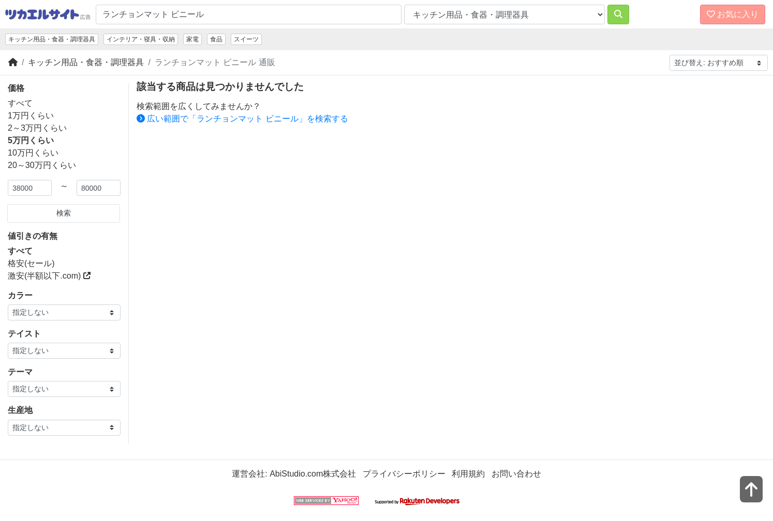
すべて (20, 103)
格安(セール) (31, 263)
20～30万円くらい (42, 165)
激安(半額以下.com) (49, 275)
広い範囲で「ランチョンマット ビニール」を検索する (242, 118)
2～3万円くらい (37, 128)
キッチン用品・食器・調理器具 (51, 39)
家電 (192, 39)
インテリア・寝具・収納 (141, 39)
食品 (216, 39)
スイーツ (246, 39)
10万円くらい (33, 152)
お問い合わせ (516, 473)
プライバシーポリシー (404, 473)
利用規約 (468, 473)
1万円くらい (31, 115)
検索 (63, 213)
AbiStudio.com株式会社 (313, 473)
